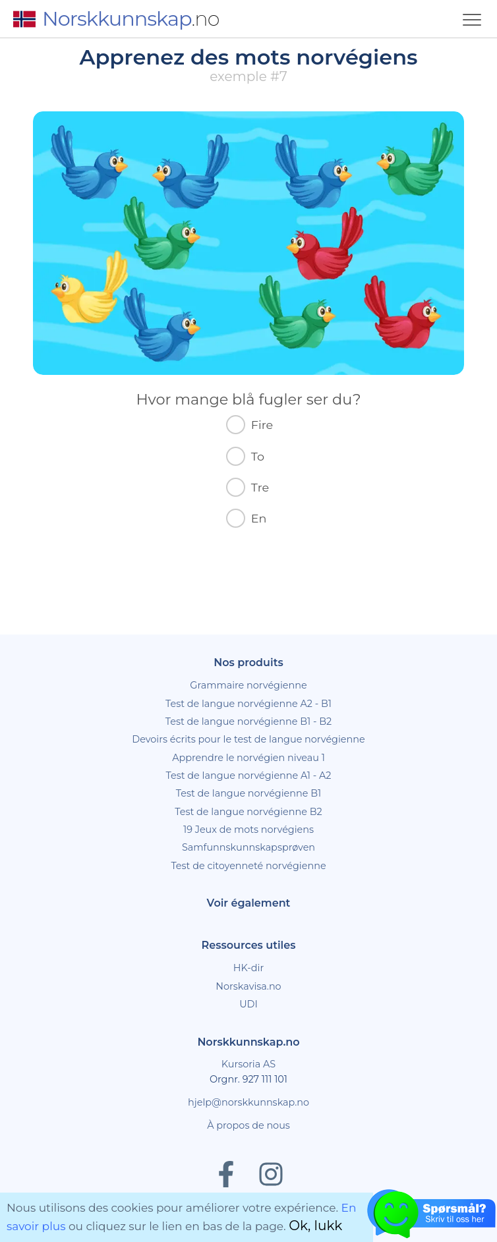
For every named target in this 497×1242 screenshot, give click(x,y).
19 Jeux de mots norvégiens (248, 829)
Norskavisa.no (248, 986)
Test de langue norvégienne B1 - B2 (248, 721)
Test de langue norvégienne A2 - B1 (248, 704)
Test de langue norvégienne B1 (249, 793)
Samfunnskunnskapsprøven (248, 847)
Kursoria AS (248, 1064)
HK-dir (248, 968)
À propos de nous (248, 1125)
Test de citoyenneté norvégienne (248, 866)
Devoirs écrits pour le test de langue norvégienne (248, 739)
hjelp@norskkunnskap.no (248, 1102)
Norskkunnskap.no (248, 1042)
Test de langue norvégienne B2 (248, 812)
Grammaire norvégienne (248, 685)
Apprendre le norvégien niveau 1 (248, 758)
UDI (248, 1004)
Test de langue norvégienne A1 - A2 (249, 775)
